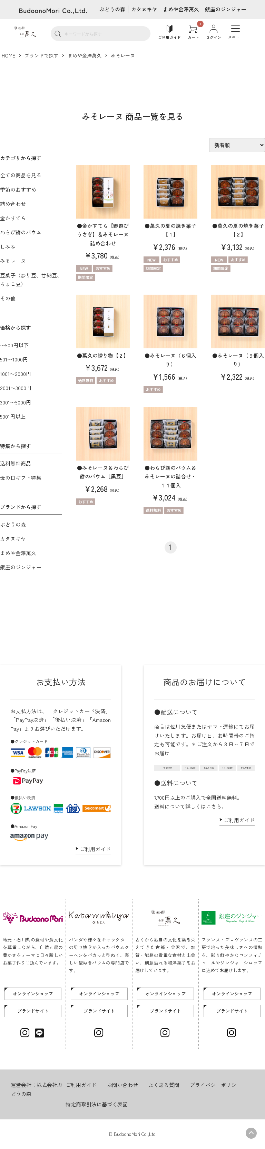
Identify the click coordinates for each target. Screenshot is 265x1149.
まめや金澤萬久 (181, 9)
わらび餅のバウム (20, 232)
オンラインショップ (33, 993)
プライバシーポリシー (216, 1084)
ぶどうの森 (112, 9)
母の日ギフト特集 (20, 477)
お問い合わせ (122, 1084)
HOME (8, 55)
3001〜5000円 (15, 402)
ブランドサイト (33, 1011)
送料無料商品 (15, 463)
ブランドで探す (41, 55)
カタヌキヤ (144, 9)
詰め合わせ (13, 203)
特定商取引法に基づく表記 (97, 1104)
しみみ (8, 246)
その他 (8, 298)
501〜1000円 (14, 359)
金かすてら (13, 218)
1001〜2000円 (15, 373)
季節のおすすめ (18, 189)
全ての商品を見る (20, 175)
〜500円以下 (14, 345)
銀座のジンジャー (225, 9)
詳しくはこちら (203, 806)
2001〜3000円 (15, 387)
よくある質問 (163, 1084)
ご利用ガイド (95, 849)
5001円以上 (13, 416)
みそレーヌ (123, 55)
